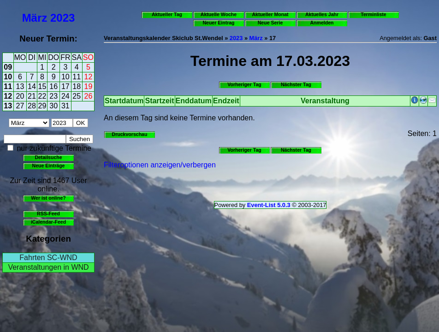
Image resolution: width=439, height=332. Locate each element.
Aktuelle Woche (219, 14)
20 (20, 96)
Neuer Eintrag (218, 22)
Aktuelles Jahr (321, 14)
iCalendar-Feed (48, 222)
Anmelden (322, 22)
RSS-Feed (48, 213)
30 (53, 106)
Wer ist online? (48, 198)
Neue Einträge (48, 165)
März (34, 18)
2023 (62, 18)
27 (20, 106)
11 (76, 77)
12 (88, 77)
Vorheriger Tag (244, 84)
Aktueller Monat (270, 14)
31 (65, 106)
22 (42, 96)
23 (53, 96)
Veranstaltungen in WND (48, 267)
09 (8, 67)
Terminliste (373, 14)
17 (65, 86)
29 (42, 106)
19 (88, 86)
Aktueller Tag (167, 14)
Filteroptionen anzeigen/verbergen (160, 165)
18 (76, 86)
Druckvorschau (130, 134)
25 (76, 96)
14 (32, 86)
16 (53, 86)
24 (65, 96)
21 (32, 96)
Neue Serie (270, 22)
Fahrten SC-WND (48, 257)
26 (88, 96)
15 (42, 86)
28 (32, 106)
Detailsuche (48, 157)
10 (8, 77)
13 (20, 86)
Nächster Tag (296, 84)
